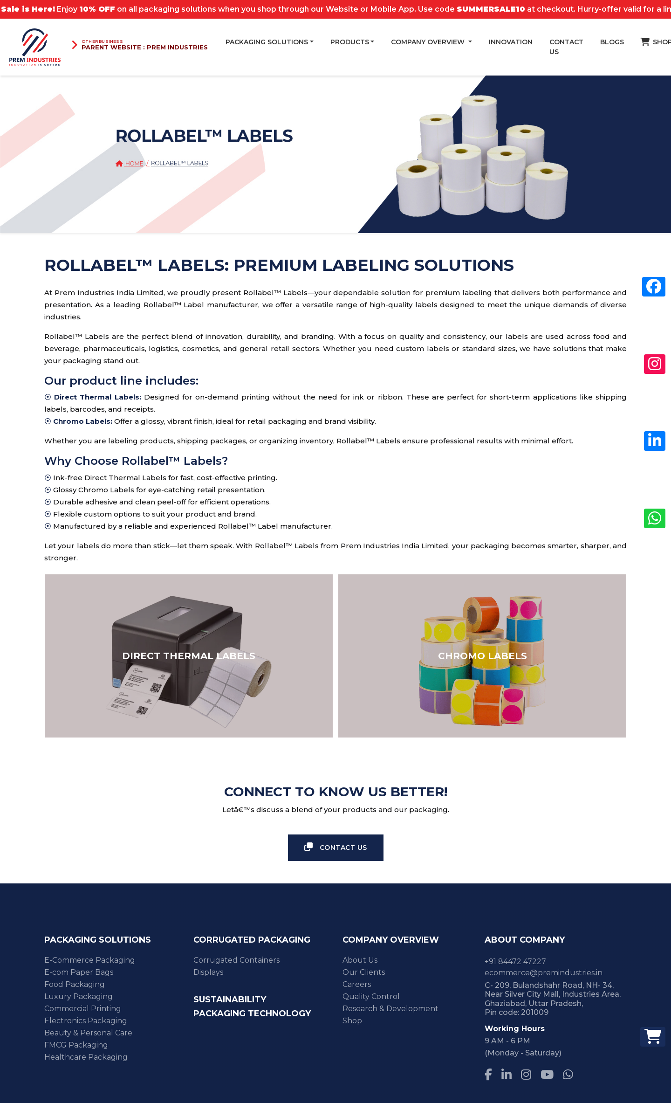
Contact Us (566, 47)
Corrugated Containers (236, 960)
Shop (352, 1020)
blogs (612, 42)
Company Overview (428, 42)
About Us (359, 960)
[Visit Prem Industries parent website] (139, 45)
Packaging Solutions (267, 42)
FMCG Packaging (76, 1045)
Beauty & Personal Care (88, 1032)
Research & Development (390, 1008)
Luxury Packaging (78, 996)
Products (349, 42)
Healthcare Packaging (86, 1057)
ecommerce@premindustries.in (544, 972)
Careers (356, 984)
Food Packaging (74, 984)
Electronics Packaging (85, 1020)
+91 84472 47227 (515, 961)
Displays (208, 972)
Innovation (511, 42)
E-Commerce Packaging (89, 960)
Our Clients (363, 972)
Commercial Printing (82, 1008)
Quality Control (371, 996)
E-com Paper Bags (78, 972)
